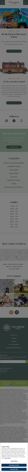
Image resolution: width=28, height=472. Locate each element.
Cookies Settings (14, 461)
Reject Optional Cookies (14, 465)
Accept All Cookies (14, 469)
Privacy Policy (7, 458)
